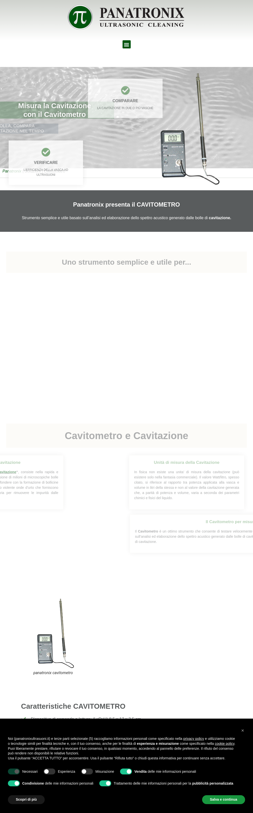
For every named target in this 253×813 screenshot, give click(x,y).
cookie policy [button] (224, 744)
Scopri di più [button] (26, 799)
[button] (127, 44)
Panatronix (11, 171)
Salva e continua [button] (223, 799)
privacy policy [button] (193, 739)
